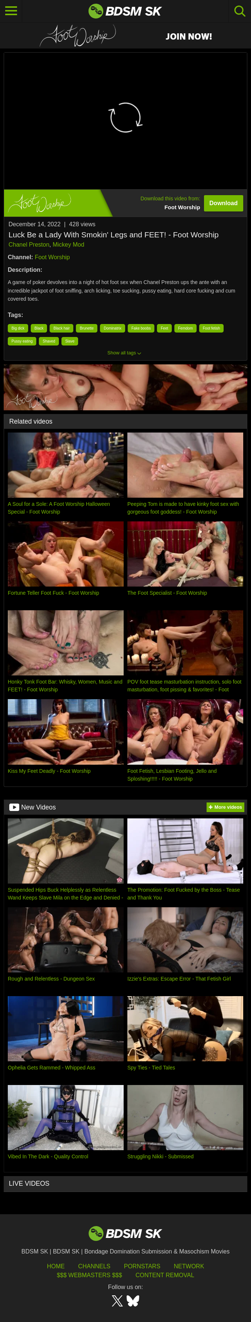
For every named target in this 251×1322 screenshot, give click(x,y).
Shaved (49, 341)
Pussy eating (22, 341)
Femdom (185, 328)
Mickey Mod (68, 244)
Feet (164, 328)
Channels (94, 1266)
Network (189, 1266)
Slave (69, 341)
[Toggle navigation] (11, 11)
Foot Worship (52, 257)
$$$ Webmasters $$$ (89, 1275)
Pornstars (142, 1266)
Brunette (87, 328)
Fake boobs (141, 328)
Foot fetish (211, 328)
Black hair (61, 328)
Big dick (17, 328)
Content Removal (164, 1275)
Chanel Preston (29, 244)
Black (38, 328)
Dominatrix (112, 328)
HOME (56, 1266)
